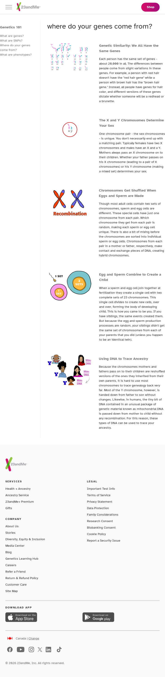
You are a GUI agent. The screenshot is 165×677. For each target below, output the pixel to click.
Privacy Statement (99, 502)
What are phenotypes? (16, 55)
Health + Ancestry (17, 489)
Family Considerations (102, 515)
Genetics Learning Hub (21, 559)
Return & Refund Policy (21, 578)
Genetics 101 (11, 27)
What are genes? (12, 36)
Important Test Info (101, 489)
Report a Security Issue (103, 540)
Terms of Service (99, 495)
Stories (10, 533)
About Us (12, 526)
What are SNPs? (11, 40)
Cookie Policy (96, 534)
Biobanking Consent (101, 527)
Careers (10, 565)
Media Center (14, 546)
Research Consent (100, 521)
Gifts (8, 508)
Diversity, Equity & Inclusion (25, 539)
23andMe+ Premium (19, 502)
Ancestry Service (17, 495)
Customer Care (16, 584)
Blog (8, 552)
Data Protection (98, 508)
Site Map (11, 591)
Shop (150, 7)
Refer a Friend (15, 572)
